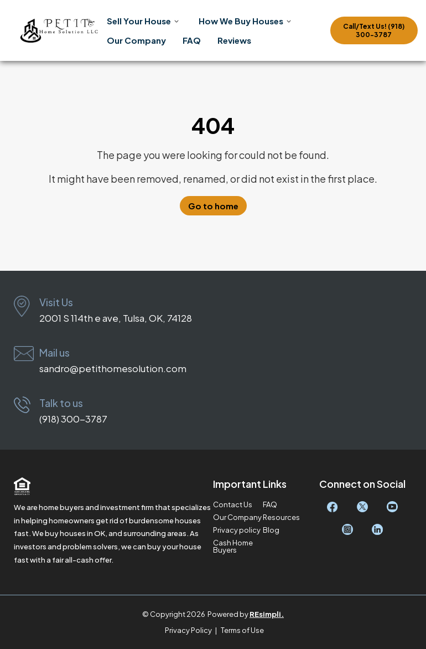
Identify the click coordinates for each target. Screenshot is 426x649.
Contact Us (232, 504)
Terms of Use (242, 630)
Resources (281, 517)
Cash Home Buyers (233, 546)
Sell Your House (139, 21)
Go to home (213, 205)
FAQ (192, 40)
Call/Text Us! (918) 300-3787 (373, 30)
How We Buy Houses (241, 21)
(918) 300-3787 (73, 419)
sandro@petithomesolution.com (112, 368)
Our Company (136, 40)
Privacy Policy (188, 630)
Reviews (234, 40)
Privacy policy (237, 530)
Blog (271, 530)
